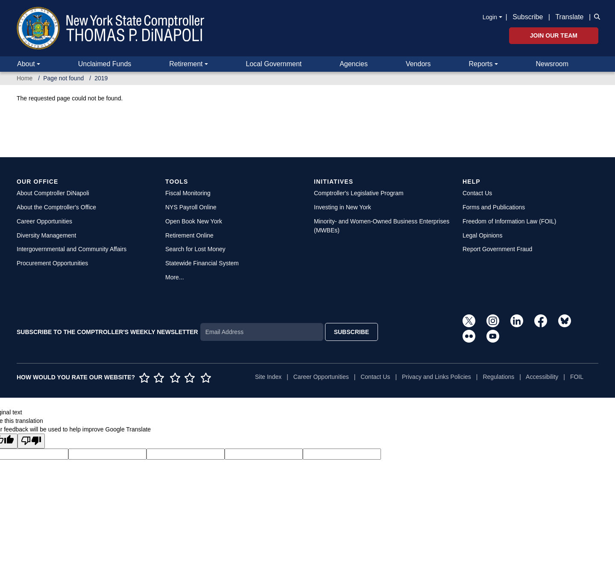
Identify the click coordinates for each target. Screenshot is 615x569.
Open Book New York (193, 221)
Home (24, 78)
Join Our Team (553, 35)
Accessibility (542, 376)
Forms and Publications (494, 207)
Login (490, 17)
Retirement (185, 63)
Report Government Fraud (497, 249)
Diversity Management (46, 235)
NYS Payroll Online (191, 207)
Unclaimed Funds (105, 63)
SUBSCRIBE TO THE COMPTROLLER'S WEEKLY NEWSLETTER (107, 331)
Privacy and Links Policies (436, 376)
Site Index (268, 376)
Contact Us (477, 193)
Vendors (418, 63)
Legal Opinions (482, 235)
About (26, 63)
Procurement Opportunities (52, 263)
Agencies (354, 63)
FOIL (576, 376)
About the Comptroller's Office (56, 207)
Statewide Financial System (202, 263)
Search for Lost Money (195, 249)
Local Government (274, 63)
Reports (481, 63)
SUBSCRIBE (351, 331)
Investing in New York (342, 207)
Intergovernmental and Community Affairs (71, 249)
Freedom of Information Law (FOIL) (509, 221)
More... (174, 277)
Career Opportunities (44, 221)
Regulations (498, 376)
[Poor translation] (31, 441)
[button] (595, 16)
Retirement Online (189, 235)
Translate (569, 17)
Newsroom (552, 63)
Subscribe (527, 17)
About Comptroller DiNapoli (53, 193)
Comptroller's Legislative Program (359, 193)
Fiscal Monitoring (188, 193)
